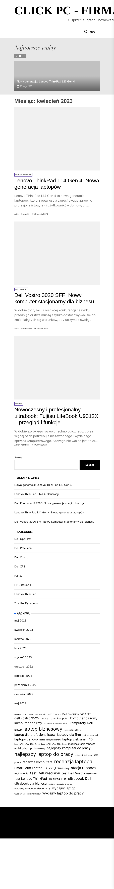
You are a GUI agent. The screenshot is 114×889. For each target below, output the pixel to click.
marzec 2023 (22, 639)
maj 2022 (20, 703)
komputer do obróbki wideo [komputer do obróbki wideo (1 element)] (56, 723)
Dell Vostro (21, 289)
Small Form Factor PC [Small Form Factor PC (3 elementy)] (30, 768)
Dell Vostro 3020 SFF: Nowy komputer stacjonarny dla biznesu (54, 521)
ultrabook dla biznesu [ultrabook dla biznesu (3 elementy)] (30, 783)
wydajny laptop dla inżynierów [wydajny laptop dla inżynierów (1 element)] (27, 794)
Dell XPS (19, 566)
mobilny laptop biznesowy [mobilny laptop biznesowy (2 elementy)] (29, 748)
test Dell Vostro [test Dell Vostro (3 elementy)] (73, 773)
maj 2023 (20, 620)
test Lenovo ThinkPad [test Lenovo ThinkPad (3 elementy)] (30, 779)
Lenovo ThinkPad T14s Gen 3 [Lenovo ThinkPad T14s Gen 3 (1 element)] (27, 744)
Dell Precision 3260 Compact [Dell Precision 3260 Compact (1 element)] (48, 714)
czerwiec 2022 (23, 694)
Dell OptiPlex (22, 539)
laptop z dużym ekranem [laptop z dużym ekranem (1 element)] (50, 740)
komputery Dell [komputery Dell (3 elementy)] (81, 723)
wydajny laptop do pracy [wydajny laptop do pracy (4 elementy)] (63, 793)
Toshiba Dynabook (26, 603)
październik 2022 (25, 685)
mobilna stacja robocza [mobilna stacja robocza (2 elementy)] (81, 743)
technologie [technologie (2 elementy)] (21, 773)
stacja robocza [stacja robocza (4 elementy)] (83, 768)
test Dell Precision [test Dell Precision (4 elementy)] (45, 773)
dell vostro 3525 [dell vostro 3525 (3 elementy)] (26, 718)
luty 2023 (20, 648)
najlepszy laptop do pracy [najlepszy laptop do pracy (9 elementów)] (43, 754)
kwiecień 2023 (23, 629)
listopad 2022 (23, 675)
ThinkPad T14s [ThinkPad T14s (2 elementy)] (57, 778)
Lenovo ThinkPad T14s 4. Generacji (36, 494)
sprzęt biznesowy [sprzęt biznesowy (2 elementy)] (58, 768)
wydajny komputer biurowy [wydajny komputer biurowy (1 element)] (60, 784)
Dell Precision (23, 548)
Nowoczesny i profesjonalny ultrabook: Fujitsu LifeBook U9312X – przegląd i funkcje (56, 416)
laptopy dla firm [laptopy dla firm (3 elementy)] (69, 735)
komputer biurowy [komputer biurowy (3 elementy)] (83, 718)
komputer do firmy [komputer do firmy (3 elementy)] (28, 723)
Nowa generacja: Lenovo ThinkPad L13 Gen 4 (46, 81)
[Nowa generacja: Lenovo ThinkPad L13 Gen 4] (57, 76)
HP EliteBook (22, 585)
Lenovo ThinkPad (23, 175)
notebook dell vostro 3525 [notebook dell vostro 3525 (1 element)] (86, 755)
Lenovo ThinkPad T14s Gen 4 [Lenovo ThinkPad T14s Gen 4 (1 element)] (54, 744)
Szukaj (18, 457)
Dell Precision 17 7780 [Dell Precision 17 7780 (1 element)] (23, 714)
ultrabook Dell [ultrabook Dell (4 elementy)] (79, 778)
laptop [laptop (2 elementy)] (18, 729)
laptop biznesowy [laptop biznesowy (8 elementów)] (42, 729)
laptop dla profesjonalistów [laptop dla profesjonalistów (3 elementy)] (34, 735)
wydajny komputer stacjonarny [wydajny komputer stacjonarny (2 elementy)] (32, 788)
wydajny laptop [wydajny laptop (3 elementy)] (63, 788)
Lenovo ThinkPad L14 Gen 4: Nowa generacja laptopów (49, 512)
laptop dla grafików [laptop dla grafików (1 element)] (72, 730)
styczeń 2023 (23, 657)
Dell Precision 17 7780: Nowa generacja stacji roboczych (50, 503)
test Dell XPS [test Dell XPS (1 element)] (92, 774)
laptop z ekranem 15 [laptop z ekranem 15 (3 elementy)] (77, 739)
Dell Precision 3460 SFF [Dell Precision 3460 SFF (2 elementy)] (76, 714)
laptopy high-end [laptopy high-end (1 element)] (90, 735)
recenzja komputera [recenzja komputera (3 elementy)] (37, 762)
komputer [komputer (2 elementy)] (63, 718)
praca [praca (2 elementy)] (17, 762)
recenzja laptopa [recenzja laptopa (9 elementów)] (73, 761)
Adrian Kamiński (21, 214)
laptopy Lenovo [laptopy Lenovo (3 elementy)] (26, 739)
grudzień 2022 (23, 666)
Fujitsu (18, 404)
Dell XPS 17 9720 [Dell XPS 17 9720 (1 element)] (48, 719)
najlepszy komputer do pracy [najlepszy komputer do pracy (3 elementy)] (69, 748)
